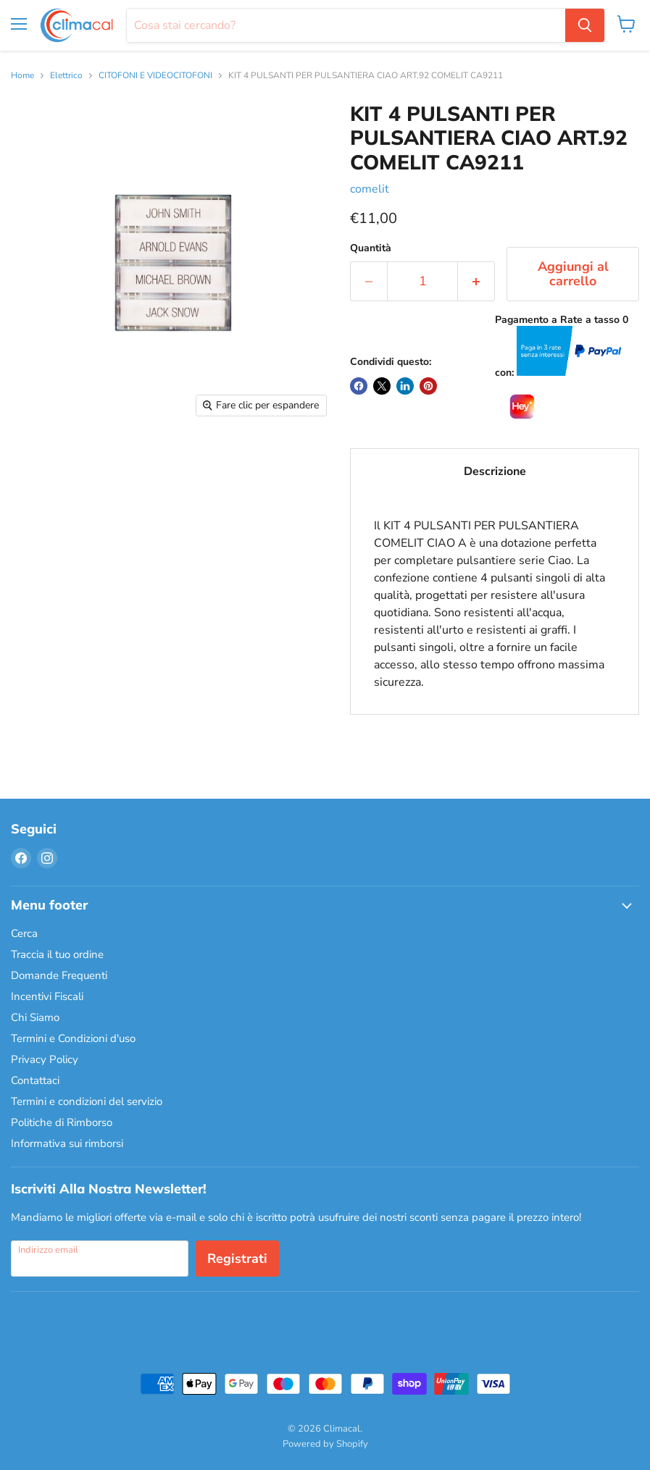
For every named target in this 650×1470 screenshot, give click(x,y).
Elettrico (66, 76)
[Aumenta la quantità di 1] (476, 281)
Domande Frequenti (59, 975)
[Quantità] (422, 281)
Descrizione (495, 471)
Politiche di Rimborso (61, 1122)
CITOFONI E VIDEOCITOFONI (155, 76)
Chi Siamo (35, 1017)
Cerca (24, 933)
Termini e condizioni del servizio (86, 1101)
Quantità (370, 248)
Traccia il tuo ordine (57, 954)
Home (22, 76)
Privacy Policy (44, 1059)
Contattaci (35, 1080)
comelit (369, 189)
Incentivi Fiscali (47, 996)
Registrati (237, 1258)
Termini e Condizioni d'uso (73, 1038)
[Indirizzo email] (99, 1258)
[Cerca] (346, 25)
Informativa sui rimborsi (67, 1143)
